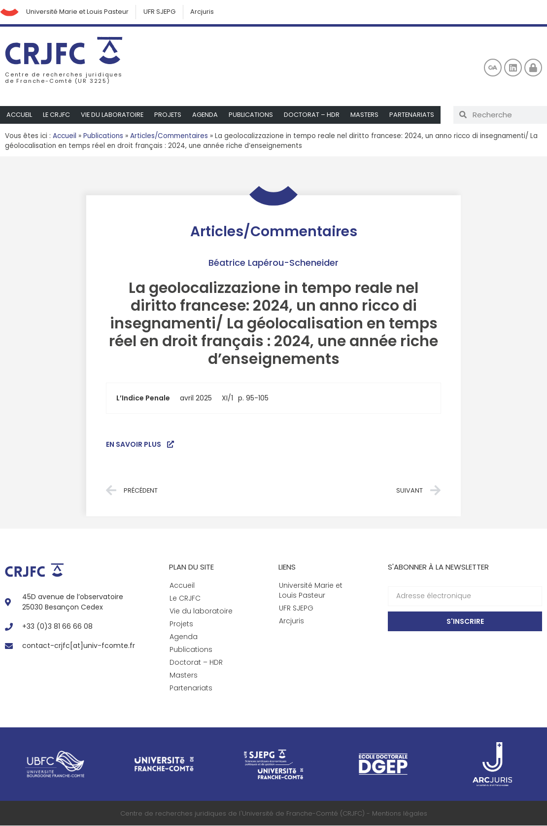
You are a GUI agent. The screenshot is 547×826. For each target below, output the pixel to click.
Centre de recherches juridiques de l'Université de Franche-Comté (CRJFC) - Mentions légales (273, 814)
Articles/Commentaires (169, 136)
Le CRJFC (57, 115)
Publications (254, 115)
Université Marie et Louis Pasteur (78, 12)
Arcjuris (204, 12)
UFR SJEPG (161, 12)
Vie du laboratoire (113, 115)
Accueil (19, 115)
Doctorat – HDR (314, 115)
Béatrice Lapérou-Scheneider (273, 263)
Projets (170, 115)
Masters (367, 115)
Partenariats (415, 115)
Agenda (208, 115)
